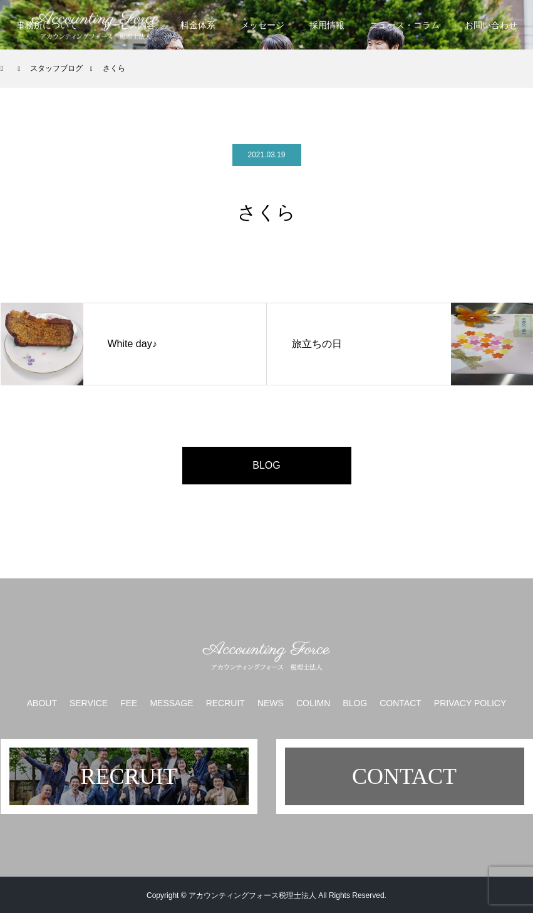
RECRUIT (225, 703)
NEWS (270, 703)
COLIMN (313, 703)
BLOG (266, 465)
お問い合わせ (491, 25)
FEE (128, 703)
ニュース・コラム (405, 25)
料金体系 (197, 25)
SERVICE (89, 703)
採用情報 (326, 25)
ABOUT (42, 703)
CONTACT (401, 703)
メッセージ (262, 25)
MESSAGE (171, 703)
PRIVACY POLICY (470, 703)
